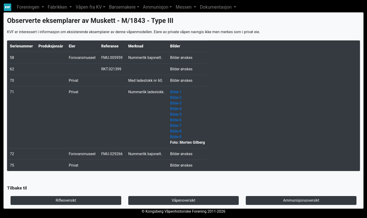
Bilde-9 (176, 137)
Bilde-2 (176, 97)
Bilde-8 (176, 131)
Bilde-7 (176, 125)
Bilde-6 (176, 120)
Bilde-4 (176, 109)
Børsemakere (122, 7)
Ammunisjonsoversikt (301, 200)
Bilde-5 (176, 114)
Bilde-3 (176, 103)
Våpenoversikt (183, 200)
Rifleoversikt (66, 200)
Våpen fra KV (89, 7)
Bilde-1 (176, 92)
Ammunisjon (156, 7)
